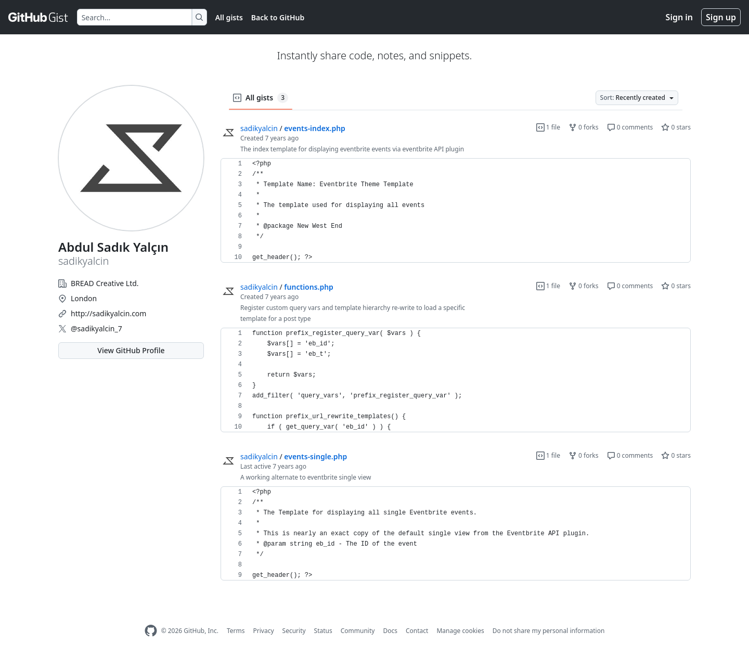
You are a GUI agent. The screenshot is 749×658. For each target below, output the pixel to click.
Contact (417, 630)
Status (323, 630)
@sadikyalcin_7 (96, 328)
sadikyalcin (259, 128)
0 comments (630, 127)
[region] (455, 211)
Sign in (679, 17)
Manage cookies (460, 630)
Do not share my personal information (549, 630)
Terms (236, 630)
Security (294, 630)
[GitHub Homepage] (151, 630)
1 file (548, 127)
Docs (390, 630)
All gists (229, 17)
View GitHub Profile (130, 350)
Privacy (263, 630)
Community (358, 630)
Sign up (721, 17)
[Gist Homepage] (38, 17)
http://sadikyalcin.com (108, 313)
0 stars (676, 127)
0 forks (584, 127)
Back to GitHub (277, 17)
